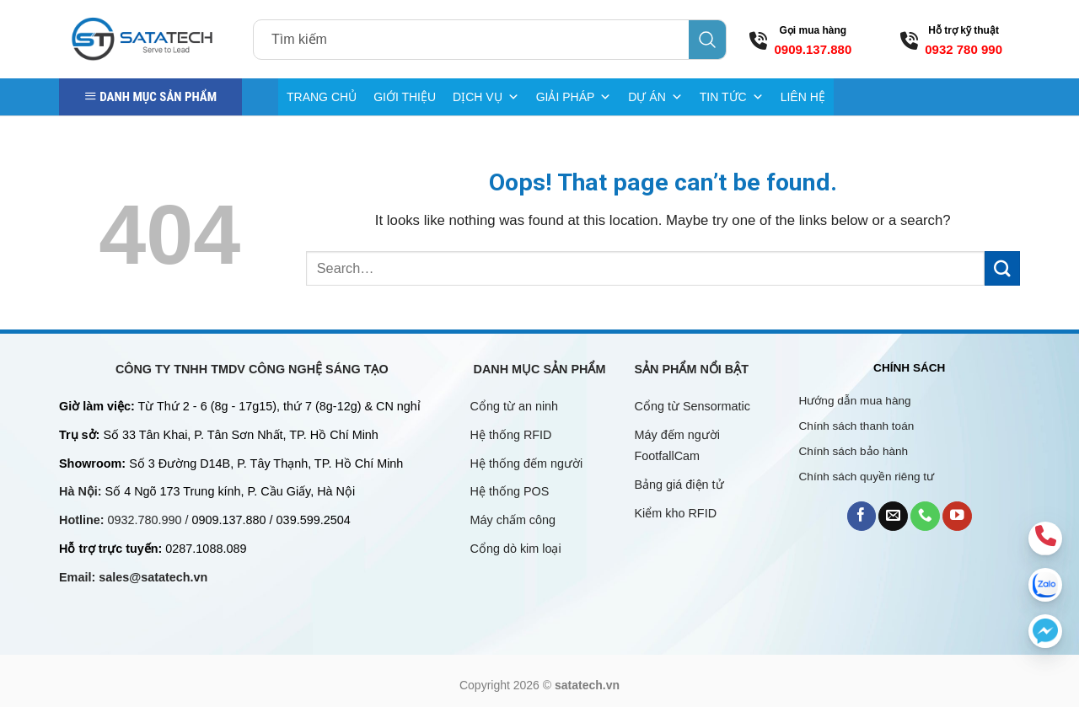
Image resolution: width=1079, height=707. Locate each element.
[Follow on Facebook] (862, 516)
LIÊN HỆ (803, 97)
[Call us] (925, 516)
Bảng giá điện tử (681, 484)
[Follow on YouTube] (957, 516)
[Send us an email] (893, 516)
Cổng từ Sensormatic (692, 406)
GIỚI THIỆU (404, 97)
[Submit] (1002, 268)
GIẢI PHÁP (574, 96)
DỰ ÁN (655, 96)
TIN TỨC (732, 96)
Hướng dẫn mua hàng (855, 400)
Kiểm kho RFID (676, 513)
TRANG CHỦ (322, 97)
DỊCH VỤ (486, 96)
